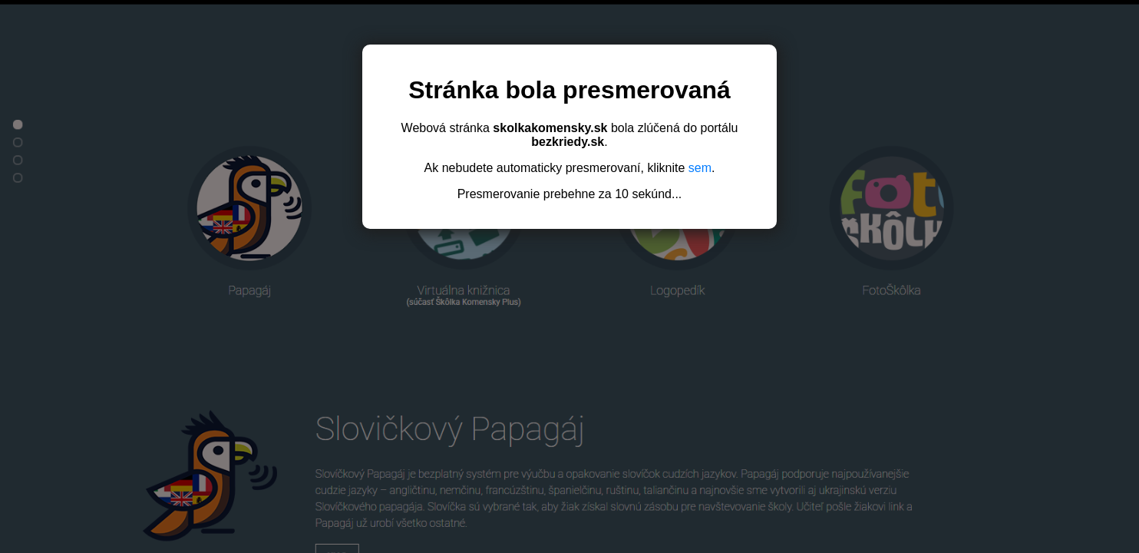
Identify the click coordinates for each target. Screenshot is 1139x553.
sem (699, 167)
